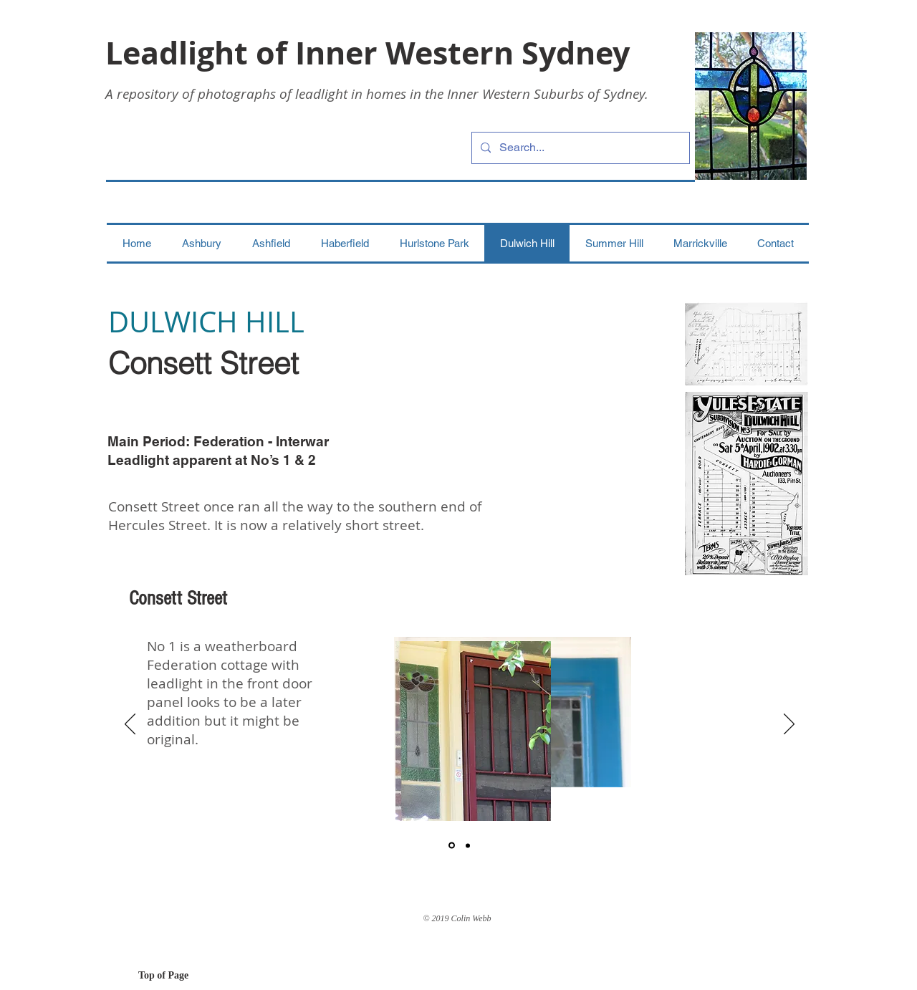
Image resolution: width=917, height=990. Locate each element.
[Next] (789, 724)
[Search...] (579, 148)
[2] (468, 845)
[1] (451, 845)
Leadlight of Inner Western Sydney (367, 53)
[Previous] (130, 724)
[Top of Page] (189, 975)
